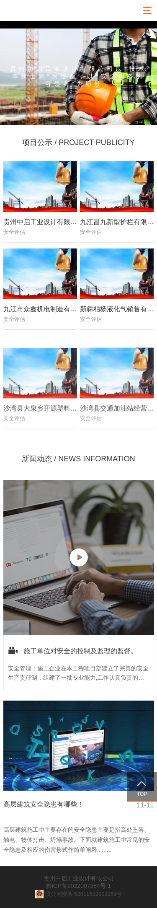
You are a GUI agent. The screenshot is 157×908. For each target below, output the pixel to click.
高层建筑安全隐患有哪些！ (43, 804)
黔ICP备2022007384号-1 (78, 885)
